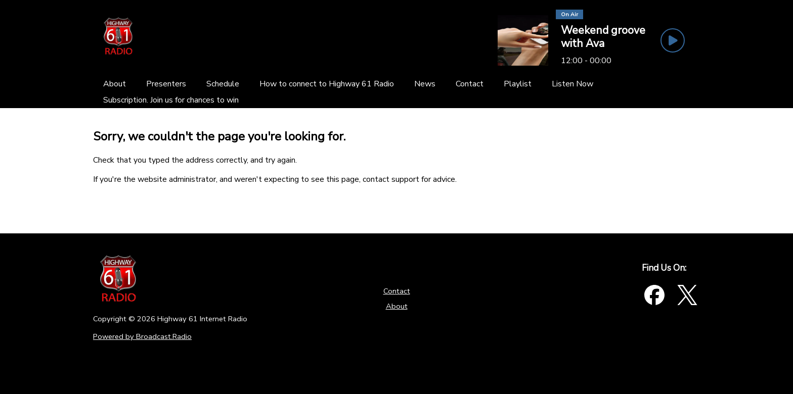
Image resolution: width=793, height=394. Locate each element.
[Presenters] (166, 84)
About (397, 306)
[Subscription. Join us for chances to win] (171, 100)
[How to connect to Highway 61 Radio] (326, 84)
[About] (114, 84)
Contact (396, 291)
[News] (425, 84)
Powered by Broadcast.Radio (142, 336)
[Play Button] (672, 40)
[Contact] (470, 84)
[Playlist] (518, 84)
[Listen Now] (572, 84)
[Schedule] (222, 84)
